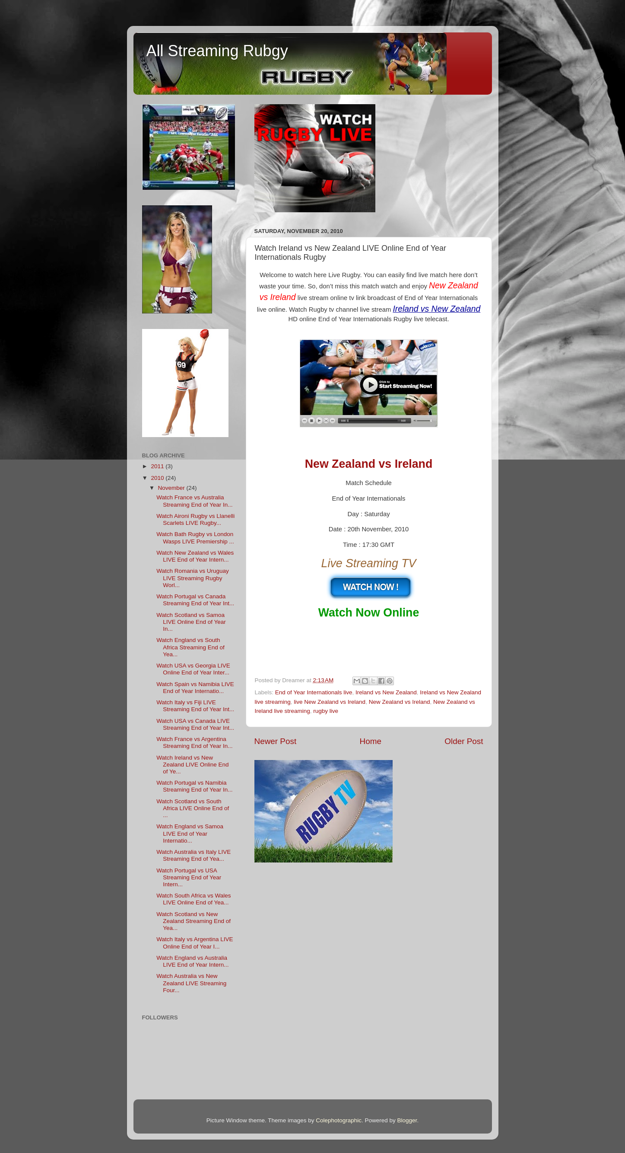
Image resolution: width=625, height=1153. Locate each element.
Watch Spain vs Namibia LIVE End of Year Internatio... (195, 687)
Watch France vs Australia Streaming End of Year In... (194, 501)
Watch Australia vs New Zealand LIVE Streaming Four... (191, 983)
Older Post (463, 741)
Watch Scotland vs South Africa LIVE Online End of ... (192, 808)
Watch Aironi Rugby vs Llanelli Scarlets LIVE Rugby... (195, 519)
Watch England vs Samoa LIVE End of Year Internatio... (189, 833)
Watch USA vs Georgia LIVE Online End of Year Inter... (193, 669)
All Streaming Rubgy (217, 51)
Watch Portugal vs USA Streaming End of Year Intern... (188, 877)
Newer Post (275, 741)
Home (370, 741)
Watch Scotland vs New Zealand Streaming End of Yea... (193, 921)
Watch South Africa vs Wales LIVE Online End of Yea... (193, 899)
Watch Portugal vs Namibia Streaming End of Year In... (194, 786)
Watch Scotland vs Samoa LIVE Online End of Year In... (191, 622)
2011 (158, 466)
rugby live (325, 711)
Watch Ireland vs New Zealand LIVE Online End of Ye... (192, 764)
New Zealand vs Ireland (399, 702)
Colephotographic (339, 1120)
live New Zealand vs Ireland (329, 702)
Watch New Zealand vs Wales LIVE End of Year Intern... (195, 556)
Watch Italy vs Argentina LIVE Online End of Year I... (194, 942)
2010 (158, 478)
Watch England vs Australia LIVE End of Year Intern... (192, 961)
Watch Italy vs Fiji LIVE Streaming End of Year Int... (195, 705)
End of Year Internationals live (313, 692)
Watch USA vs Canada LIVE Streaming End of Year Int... (195, 724)
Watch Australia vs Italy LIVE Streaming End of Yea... (193, 855)
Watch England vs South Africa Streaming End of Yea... (190, 647)
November (172, 488)
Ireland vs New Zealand (386, 692)
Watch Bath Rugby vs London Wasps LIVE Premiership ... (195, 537)
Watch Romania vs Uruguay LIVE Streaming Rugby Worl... (192, 578)
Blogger (407, 1120)
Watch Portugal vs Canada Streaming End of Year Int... (195, 600)
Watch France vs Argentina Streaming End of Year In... (194, 742)
